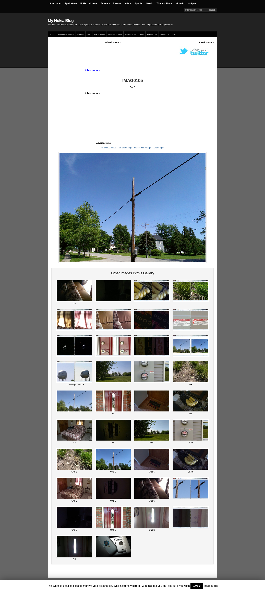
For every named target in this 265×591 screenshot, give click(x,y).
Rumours (105, 3)
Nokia (83, 3)
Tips (89, 34)
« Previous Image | (109, 148)
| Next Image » (158, 148)
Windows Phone (164, 3)
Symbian (139, 3)
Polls (174, 34)
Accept (196, 586)
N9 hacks (180, 3)
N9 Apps (192, 3)
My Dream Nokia (115, 34)
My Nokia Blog (61, 20)
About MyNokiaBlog (66, 34)
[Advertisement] (112, 51)
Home (52, 34)
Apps (142, 34)
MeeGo (149, 3)
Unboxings (164, 34)
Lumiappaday (130, 34)
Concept (93, 3)
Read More (211, 585)
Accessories (56, 3)
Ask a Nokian (99, 34)
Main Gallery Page (142, 148)
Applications (71, 3)
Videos (128, 3)
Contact (80, 34)
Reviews (117, 3)
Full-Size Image (125, 148)
